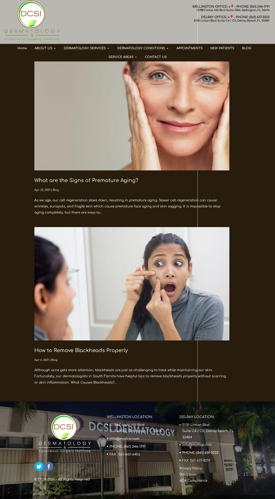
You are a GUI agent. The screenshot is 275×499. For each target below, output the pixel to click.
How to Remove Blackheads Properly (81, 350)
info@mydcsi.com (124, 439)
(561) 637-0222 (259, 17)
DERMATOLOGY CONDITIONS (141, 33)
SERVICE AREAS (120, 42)
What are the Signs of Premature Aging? (86, 180)
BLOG (246, 33)
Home (22, 33)
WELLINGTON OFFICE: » (212, 6)
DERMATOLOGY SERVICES (85, 33)
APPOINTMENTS (189, 33)
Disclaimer (188, 474)
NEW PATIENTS (222, 33)
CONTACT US (156, 42)
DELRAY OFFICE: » (217, 17)
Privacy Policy (191, 468)
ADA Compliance (193, 480)
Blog (56, 190)
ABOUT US (43, 33)
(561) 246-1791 (259, 6)
